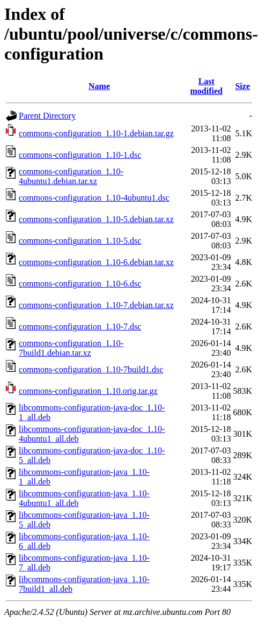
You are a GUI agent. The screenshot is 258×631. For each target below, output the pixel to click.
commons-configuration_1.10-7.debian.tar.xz (96, 305)
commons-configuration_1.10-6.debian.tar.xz (96, 262)
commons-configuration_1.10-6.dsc (80, 283)
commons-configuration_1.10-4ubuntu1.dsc (94, 197)
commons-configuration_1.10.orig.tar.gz (88, 390)
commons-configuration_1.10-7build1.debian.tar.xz (71, 348)
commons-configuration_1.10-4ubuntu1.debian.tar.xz (71, 176)
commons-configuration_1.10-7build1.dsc (91, 369)
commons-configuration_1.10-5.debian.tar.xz (96, 219)
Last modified (206, 86)
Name (99, 86)
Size (242, 86)
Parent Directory (47, 115)
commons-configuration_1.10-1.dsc (80, 154)
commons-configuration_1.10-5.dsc (80, 240)
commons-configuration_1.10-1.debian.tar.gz (96, 133)
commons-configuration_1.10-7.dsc (80, 326)
